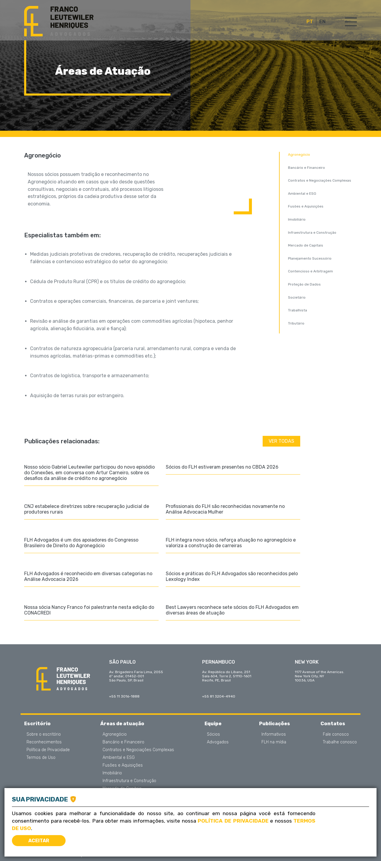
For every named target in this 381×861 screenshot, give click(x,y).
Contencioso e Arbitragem (310, 271)
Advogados (218, 742)
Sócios (213, 734)
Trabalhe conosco (340, 742)
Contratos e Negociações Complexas (319, 180)
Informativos (273, 734)
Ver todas (281, 441)
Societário (297, 297)
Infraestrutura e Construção (312, 232)
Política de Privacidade (48, 750)
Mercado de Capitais (305, 245)
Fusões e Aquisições (305, 206)
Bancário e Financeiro (306, 168)
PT (309, 21)
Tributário (296, 323)
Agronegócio (299, 154)
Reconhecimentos (44, 742)
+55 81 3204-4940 (218, 696)
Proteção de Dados (304, 284)
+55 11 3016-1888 (124, 696)
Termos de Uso (41, 758)
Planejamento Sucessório (310, 258)
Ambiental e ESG (302, 193)
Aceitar (38, 840)
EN (322, 21)
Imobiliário (297, 219)
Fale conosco (336, 734)
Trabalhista (297, 310)
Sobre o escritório (44, 734)
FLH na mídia (273, 742)
